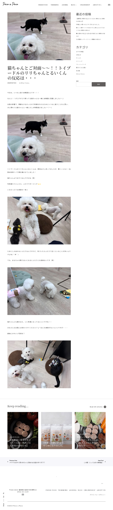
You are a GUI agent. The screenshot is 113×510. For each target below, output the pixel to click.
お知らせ (78, 55)
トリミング (79, 61)
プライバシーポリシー (98, 495)
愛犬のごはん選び (81, 67)
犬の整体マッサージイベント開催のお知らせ (88, 39)
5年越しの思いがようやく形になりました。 (88, 24)
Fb (4, 493)
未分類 (78, 71)
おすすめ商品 (80, 51)
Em (4, 497)
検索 (77, 81)
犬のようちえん (25, 83)
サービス (78, 58)
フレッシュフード (81, 64)
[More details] (109, 5)
